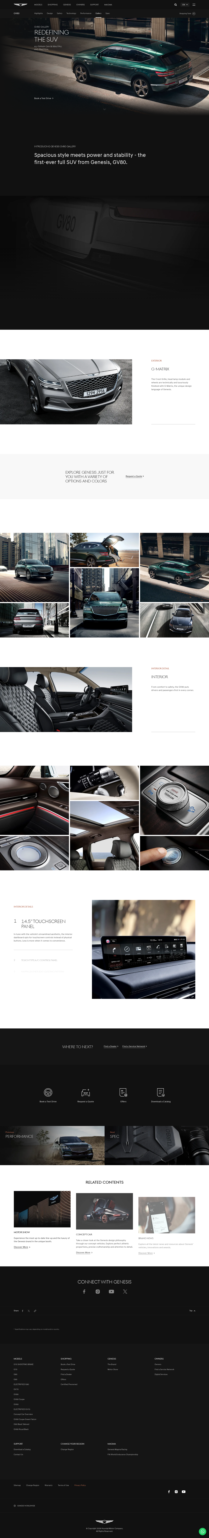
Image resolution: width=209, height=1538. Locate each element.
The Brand (112, 1364)
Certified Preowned (69, 1384)
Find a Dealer (66, 1374)
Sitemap (17, 1485)
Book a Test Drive (68, 1364)
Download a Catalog (22, 1450)
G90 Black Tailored (21, 1424)
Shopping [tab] (53, 5)
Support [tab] (94, 5)
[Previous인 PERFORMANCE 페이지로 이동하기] (52, 1145)
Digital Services (161, 1374)
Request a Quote (68, 1370)
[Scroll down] (104, 109)
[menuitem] (38, 14)
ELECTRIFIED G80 (21, 1384)
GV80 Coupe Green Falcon (25, 1419)
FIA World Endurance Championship (123, 1455)
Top (190, 1311)
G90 (15, 1380)
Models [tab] (38, 5)
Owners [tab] (80, 5)
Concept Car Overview (23, 1414)
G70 (15, 1370)
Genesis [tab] (67, 5)
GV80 (16, 1394)
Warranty (48, 1485)
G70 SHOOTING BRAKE (23, 1364)
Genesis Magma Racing (117, 1450)
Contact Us (18, 1455)
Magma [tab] (108, 5)
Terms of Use (63, 1485)
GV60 (16, 1404)
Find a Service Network (164, 1370)
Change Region (67, 1450)
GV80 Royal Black (21, 1429)
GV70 (16, 1389)
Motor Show (113, 1370)
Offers (63, 1380)
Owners (158, 1364)
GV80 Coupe (19, 1399)
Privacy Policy (80, 1485)
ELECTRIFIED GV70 (22, 1409)
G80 (15, 1374)
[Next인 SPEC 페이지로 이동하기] (157, 1145)
